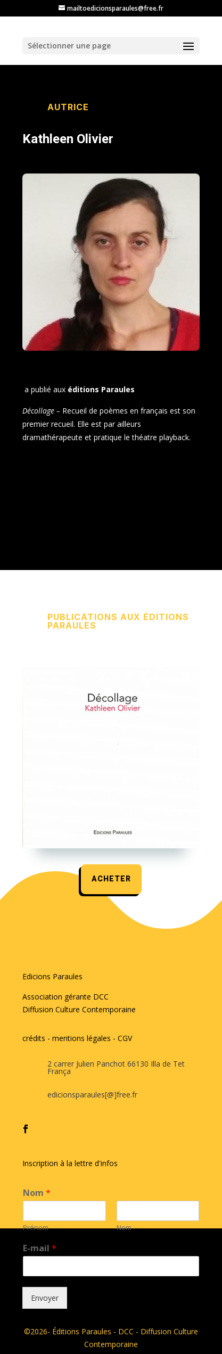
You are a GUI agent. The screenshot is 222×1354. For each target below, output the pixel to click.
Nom (37, 1193)
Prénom (35, 1227)
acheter (111, 879)
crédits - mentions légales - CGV (77, 1038)
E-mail (39, 1248)
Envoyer (45, 1298)
